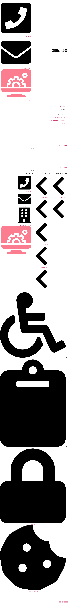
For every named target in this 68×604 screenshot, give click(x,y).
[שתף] (63, 601)
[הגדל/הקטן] (67, 601)
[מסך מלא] (65, 601)
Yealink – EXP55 (63, 146)
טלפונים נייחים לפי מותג (57, 121)
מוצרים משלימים (59, 118)
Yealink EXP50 (63, 168)
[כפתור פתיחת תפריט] (66, 103)
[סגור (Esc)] (60, 601)
